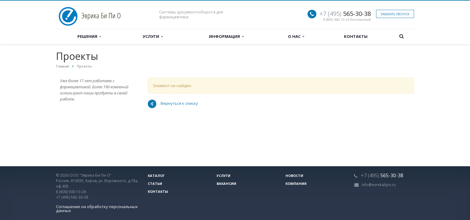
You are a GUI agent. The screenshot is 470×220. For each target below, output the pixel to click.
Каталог (156, 175)
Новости (294, 175)
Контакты (355, 36)
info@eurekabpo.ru (379, 184)
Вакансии (226, 183)
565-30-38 (345, 13)
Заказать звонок (395, 14)
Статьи (155, 183)
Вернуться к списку (173, 104)
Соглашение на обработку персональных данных (97, 208)
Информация (226, 36)
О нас (296, 36)
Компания (296, 183)
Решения (89, 36)
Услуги (153, 36)
